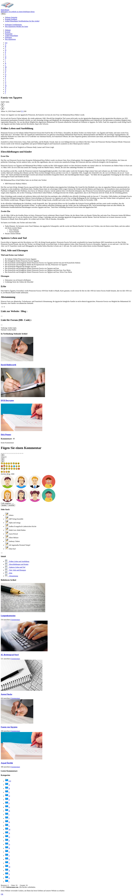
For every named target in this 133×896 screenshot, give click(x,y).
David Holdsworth (8, 365)
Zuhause (11, 17)
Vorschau (11, 505)
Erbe (3, 286)
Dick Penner (6, 434)
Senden (4, 505)
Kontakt (11, 19)
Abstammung (8, 297)
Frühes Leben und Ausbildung (17, 128)
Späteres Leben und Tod (14, 238)
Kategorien (8, 34)
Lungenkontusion (8, 616)
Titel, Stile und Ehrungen (14, 250)
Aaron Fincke (6, 694)
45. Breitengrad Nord (10, 655)
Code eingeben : (6, 503)
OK (3, 455)
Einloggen (13, 24)
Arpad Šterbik (7, 763)
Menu (3, 14)
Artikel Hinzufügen (22, 21)
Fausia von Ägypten (9, 727)
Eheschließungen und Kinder (16, 151)
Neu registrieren (16, 26)
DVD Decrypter (7, 400)
